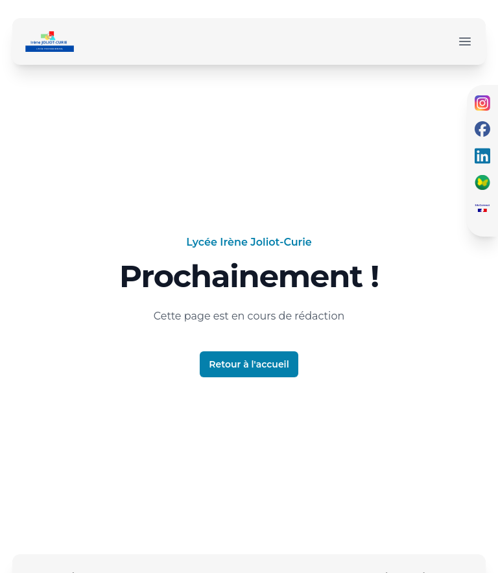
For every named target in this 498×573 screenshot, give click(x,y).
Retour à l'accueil (249, 364)
